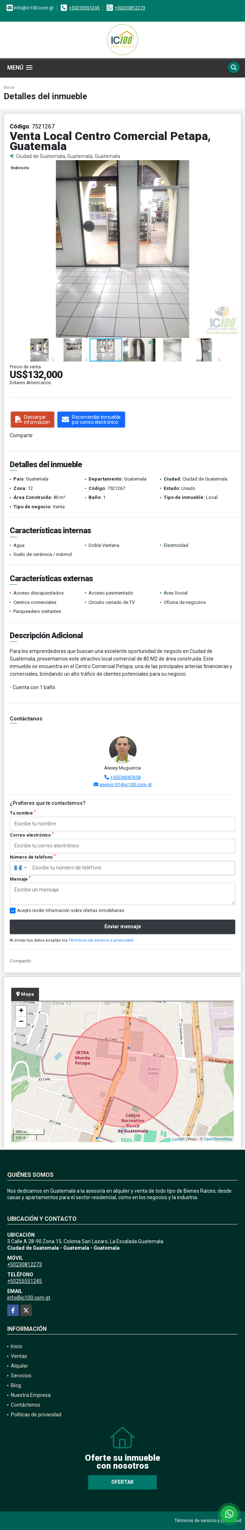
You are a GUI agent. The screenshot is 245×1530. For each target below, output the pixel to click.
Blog (16, 1385)
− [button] (21, 1022)
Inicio (9, 87)
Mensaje (20, 879)
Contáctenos (25, 1405)
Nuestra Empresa (31, 1395)
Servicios (21, 1375)
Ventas (19, 1356)
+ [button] (21, 1011)
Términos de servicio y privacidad (101, 940)
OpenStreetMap (218, 1139)
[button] (234, 166)
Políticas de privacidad (36, 1414)
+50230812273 (130, 7)
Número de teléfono (33, 857)
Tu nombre (23, 813)
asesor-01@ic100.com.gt (125, 784)
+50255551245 (84, 7)
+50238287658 (125, 777)
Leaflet (178, 1139)
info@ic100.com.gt (28, 1298)
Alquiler (19, 1366)
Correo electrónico (32, 835)
